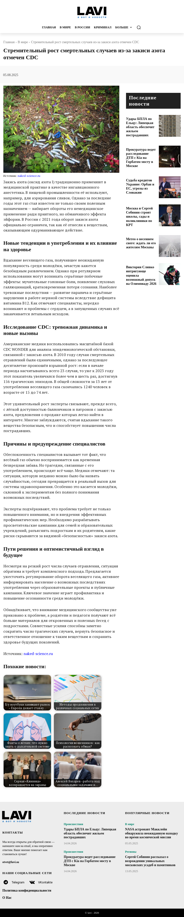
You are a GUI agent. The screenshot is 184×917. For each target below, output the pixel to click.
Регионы (130, 851)
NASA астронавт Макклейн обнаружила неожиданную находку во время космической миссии (151, 833)
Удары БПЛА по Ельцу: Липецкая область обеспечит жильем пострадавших (141, 124)
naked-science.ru (29, 176)
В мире (23, 42)
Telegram (18, 882)
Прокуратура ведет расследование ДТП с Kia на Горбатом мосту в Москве (140, 152)
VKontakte (45, 882)
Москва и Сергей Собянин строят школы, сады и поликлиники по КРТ (140, 208)
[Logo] (92, 12)
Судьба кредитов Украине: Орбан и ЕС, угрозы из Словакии (140, 178)
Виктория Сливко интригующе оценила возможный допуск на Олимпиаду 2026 (140, 264)
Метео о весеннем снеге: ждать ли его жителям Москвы (138, 234)
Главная (9, 42)
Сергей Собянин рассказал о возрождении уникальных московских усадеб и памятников (150, 861)
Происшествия (73, 824)
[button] (149, 27)
